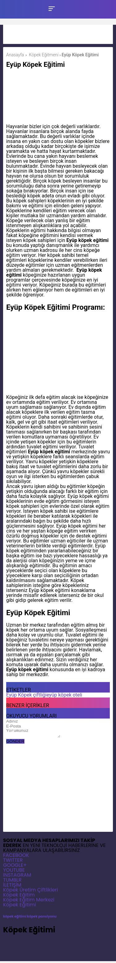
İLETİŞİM (12, 886)
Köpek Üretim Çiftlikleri (30, 891)
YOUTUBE (14, 871)
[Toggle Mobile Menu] (51, 8)
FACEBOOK (16, 857)
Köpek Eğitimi (19, 906)
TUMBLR (12, 881)
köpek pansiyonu (42, 918)
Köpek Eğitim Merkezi (28, 901)
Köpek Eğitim (19, 896)
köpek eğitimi (14, 918)
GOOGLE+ (15, 866)
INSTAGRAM (17, 876)
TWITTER (13, 862)
